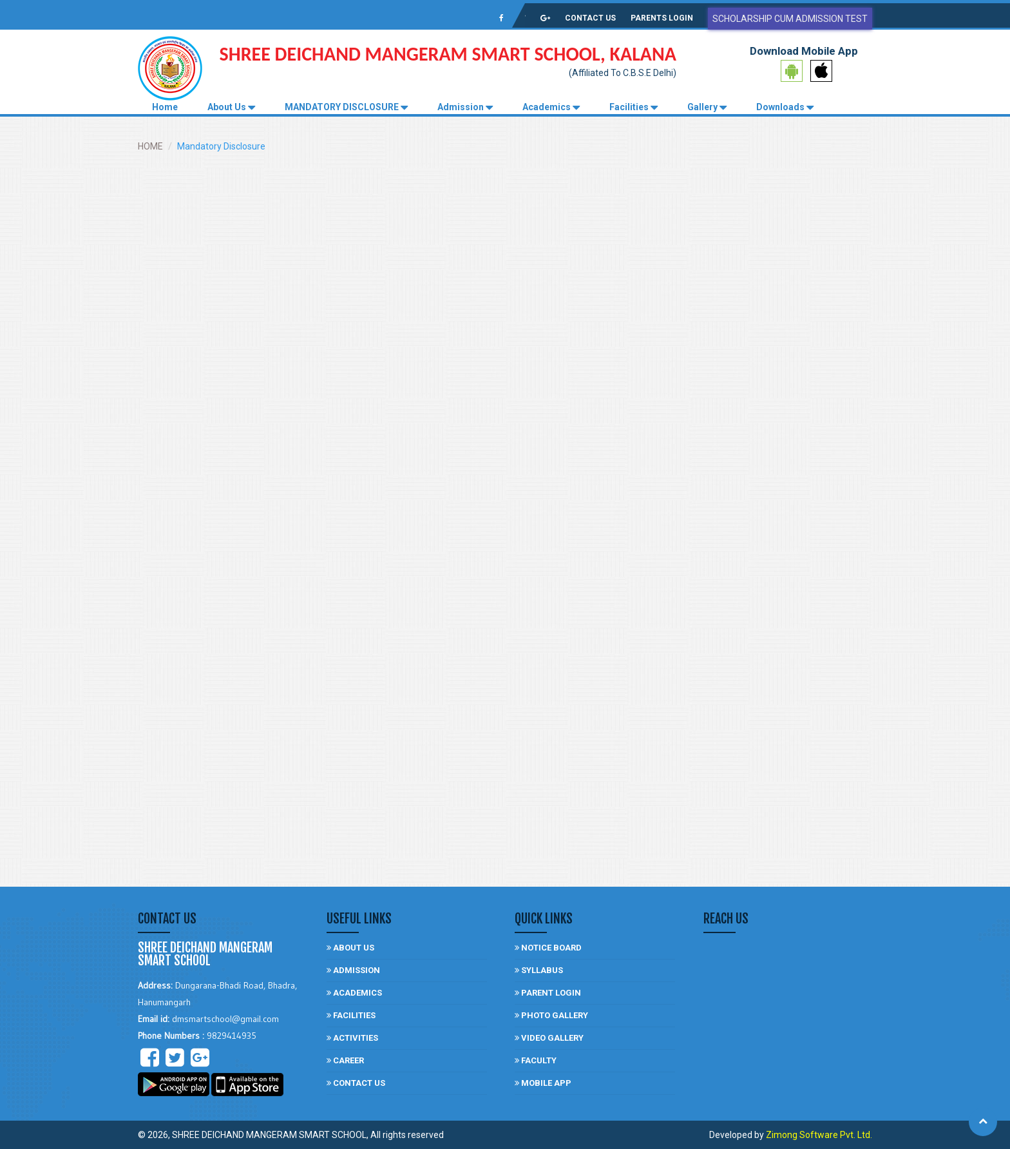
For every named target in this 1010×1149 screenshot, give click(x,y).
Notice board (548, 947)
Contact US (356, 1083)
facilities (351, 1015)
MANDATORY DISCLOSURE (346, 107)
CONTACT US (590, 18)
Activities (352, 1038)
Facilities (633, 107)
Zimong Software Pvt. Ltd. (819, 1135)
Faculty (536, 1060)
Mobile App (543, 1083)
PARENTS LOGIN (662, 18)
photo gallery (551, 1015)
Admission (465, 107)
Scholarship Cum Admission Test (790, 19)
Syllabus (539, 970)
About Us (231, 107)
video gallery (549, 1038)
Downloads (785, 107)
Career (345, 1060)
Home (165, 107)
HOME (150, 146)
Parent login (548, 993)
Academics (551, 107)
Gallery (707, 107)
